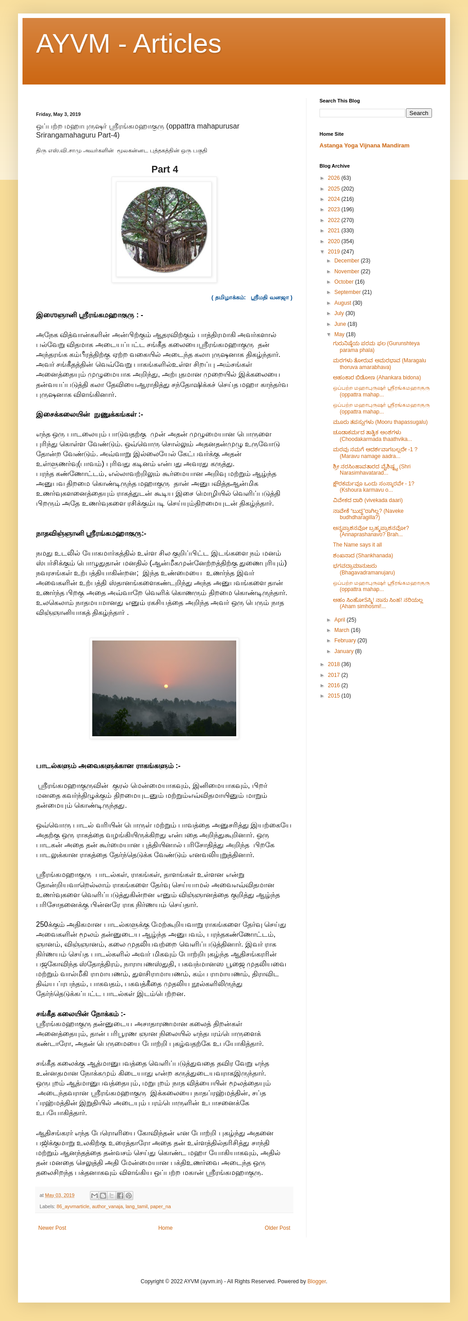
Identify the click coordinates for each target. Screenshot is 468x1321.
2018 (335, 664)
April (340, 620)
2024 (335, 199)
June (340, 324)
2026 (335, 178)
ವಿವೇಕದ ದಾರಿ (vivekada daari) (368, 500)
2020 (335, 241)
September (348, 292)
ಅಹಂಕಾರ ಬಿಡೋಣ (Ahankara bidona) (377, 377)
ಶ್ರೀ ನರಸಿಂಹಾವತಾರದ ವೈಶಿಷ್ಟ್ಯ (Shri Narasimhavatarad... (371, 469)
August (343, 303)
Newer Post (52, 1228)
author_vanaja (107, 1206)
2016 (335, 685)
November (347, 271)
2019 (335, 252)
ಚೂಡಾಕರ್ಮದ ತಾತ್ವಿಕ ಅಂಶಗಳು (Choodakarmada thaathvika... (372, 435)
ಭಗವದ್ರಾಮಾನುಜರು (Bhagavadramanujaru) (364, 569)
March (342, 630)
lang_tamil (137, 1206)
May (340, 334)
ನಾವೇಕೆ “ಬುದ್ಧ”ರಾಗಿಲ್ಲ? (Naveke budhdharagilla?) (368, 514)
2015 (335, 696)
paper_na (160, 1206)
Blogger (316, 1281)
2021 (335, 230)
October (344, 282)
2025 (335, 189)
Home (165, 1228)
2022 (335, 220)
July (340, 313)
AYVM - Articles (128, 43)
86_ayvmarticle (73, 1206)
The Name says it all (357, 545)
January (344, 651)
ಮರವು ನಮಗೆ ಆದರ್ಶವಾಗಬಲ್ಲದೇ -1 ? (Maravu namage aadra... (375, 452)
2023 (335, 209)
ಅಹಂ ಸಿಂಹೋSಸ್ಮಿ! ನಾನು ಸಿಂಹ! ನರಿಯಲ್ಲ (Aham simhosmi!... (378, 603)
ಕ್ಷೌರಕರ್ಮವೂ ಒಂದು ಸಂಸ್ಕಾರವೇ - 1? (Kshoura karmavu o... (373, 486)
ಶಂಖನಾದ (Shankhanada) (363, 555)
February (345, 640)
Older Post (277, 1228)
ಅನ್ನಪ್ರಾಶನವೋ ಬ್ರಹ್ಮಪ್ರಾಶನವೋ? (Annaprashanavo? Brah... (371, 531)
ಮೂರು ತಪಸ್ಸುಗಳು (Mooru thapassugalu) (380, 422)
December (347, 261)
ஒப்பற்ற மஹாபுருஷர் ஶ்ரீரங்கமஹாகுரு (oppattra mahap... (381, 391)
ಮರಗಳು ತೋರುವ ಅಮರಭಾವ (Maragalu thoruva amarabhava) (379, 363)
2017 (335, 675)
